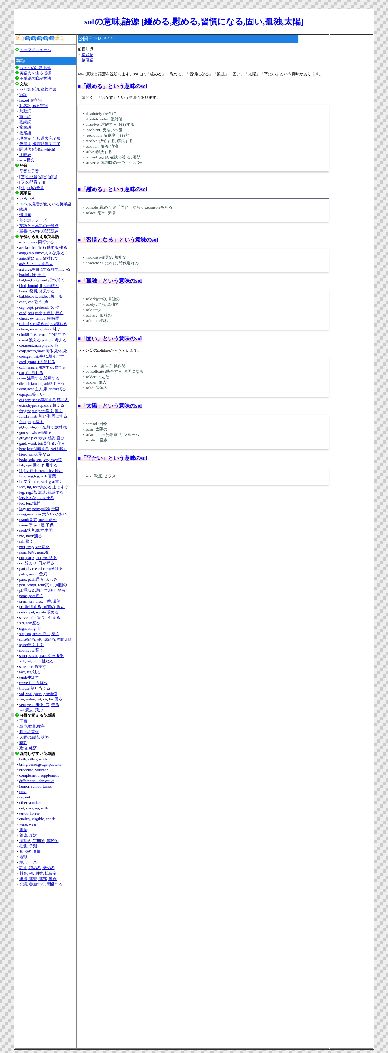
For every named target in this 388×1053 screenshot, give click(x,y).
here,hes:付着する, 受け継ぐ (43, 449)
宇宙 (23, 721)
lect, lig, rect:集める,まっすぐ (44, 487)
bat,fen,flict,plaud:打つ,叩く (42, 280)
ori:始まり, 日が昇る (36, 563)
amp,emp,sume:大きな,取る (42, 253)
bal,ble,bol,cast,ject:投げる (41, 296)
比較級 (25, 154)
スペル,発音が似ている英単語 (45, 204)
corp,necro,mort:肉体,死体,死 (43, 351)
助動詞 (25, 111)
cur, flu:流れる (31, 372)
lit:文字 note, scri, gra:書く (41, 481)
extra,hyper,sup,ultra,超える (41, 405)
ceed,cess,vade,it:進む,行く (41, 312)
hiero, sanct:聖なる (35, 454)
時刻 (23, 742)
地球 (23, 857)
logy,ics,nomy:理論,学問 (39, 508)
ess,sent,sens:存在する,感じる (44, 400)
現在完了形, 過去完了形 (40, 138)
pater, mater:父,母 (33, 574)
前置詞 (25, 116)
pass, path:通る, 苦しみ (38, 579)
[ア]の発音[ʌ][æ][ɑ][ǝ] (38, 176)
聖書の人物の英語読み (39, 231)
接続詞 (25, 122)
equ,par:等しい (31, 394)
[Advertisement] (45, 967)
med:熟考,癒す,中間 (36, 530)
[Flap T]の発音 (31, 187)
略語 (23, 209)
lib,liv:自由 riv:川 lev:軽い (41, 470)
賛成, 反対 (28, 835)
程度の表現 (29, 732)
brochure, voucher (33, 770)
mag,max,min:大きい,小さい (43, 514)
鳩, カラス (28, 862)
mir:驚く (26, 541)
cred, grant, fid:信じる (37, 361)
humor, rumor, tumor (35, 786)
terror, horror (29, 813)
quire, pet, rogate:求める (39, 612)
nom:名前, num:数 (34, 552)
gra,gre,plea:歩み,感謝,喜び (41, 438)
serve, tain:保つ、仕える (39, 617)
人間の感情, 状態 (34, 737)
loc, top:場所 (29, 503)
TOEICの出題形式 (35, 67)
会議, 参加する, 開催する (41, 884)
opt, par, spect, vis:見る (38, 557)
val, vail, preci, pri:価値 (38, 693)
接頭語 (25, 127)
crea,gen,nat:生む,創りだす (41, 356)
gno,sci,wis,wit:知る (35, 432)
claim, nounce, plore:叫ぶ (39, 329)
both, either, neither (34, 759)
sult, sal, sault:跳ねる (36, 661)
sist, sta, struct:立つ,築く (39, 634)
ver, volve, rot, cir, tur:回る (41, 699)
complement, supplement (39, 775)
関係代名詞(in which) (37, 149)
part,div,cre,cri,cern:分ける (41, 568)
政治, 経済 (28, 748)
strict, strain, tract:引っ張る (41, 655)
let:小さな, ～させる (36, 498)
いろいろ (27, 198)
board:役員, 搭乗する (37, 291)
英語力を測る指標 (35, 73)
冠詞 (23, 95)
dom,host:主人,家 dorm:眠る (42, 389)
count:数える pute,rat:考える (43, 340)
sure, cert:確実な (33, 666)
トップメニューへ (35, 49)
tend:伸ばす (29, 677)
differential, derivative (36, 780)
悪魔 (23, 829)
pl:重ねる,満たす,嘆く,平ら (42, 590)
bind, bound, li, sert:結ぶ (39, 285)
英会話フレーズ (33, 220)
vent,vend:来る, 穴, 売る (39, 704)
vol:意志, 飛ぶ (31, 710)
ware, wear (28, 824)
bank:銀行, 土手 (32, 274)
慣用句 (25, 215)
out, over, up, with (33, 808)
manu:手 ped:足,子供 (36, 525)
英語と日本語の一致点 (39, 225)
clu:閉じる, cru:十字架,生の (42, 334)
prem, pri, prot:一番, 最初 (40, 601)
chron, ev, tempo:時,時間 (39, 318)
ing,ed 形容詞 (30, 100)
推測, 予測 (28, 846)
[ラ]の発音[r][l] (32, 182)
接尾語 (25, 133)
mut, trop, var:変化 (34, 546)
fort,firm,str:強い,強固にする (43, 416)
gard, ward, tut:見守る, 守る (42, 443)
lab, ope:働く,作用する (38, 465)
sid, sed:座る (29, 623)
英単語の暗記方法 (35, 78)
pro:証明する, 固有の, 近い (42, 606)
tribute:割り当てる (35, 688)
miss (23, 791)
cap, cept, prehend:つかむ (40, 307)
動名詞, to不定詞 (33, 105)
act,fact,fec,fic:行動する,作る (43, 247)
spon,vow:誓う (31, 650)
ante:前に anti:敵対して (39, 258)
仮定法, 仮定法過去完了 (40, 143)
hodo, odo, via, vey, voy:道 (40, 459)
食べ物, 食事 (30, 851)
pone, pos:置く (31, 595)
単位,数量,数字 (32, 726)
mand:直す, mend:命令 (38, 519)
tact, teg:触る (30, 672)
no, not (24, 797)
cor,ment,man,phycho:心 (38, 345)
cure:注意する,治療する (39, 378)
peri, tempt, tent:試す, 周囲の (43, 585)
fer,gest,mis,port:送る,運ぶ (41, 410)
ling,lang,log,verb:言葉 (37, 476)
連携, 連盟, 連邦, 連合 (38, 878)
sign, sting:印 (30, 628)
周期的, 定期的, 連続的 (39, 840)
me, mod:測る (30, 536)
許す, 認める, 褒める (37, 868)
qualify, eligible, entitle (37, 819)
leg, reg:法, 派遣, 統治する (41, 492)
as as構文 (27, 160)
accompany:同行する (36, 242)
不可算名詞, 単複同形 (38, 89)
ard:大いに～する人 (36, 264)
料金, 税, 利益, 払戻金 (38, 873)
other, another (30, 802)
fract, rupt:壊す (31, 421)
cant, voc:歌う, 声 (33, 302)
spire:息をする (31, 644)
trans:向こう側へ (33, 683)
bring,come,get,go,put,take (40, 764)
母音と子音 (29, 171)
